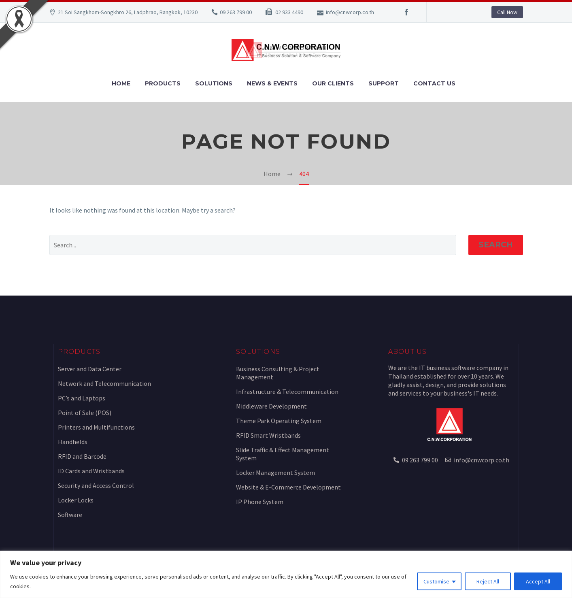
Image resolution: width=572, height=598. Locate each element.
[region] (286, 574)
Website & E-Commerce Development (288, 487)
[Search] (252, 245)
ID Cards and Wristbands (91, 471)
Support (383, 83)
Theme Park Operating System (278, 421)
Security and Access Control (96, 485)
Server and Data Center (89, 369)
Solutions (213, 83)
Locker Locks (76, 500)
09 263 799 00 (236, 12)
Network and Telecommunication (104, 383)
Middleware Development (271, 406)
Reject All (487, 581)
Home (121, 83)
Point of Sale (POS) (84, 413)
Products (163, 83)
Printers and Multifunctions (96, 427)
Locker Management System (275, 472)
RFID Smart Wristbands (268, 435)
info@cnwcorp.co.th (350, 12)
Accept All (538, 581)
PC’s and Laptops (81, 398)
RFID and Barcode (82, 456)
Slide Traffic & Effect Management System (282, 454)
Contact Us (434, 83)
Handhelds (72, 442)
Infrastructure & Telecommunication (287, 391)
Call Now (507, 12)
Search (495, 244)
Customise (436, 581)
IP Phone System (259, 502)
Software (70, 515)
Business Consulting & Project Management (277, 373)
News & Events (272, 83)
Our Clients (333, 83)
